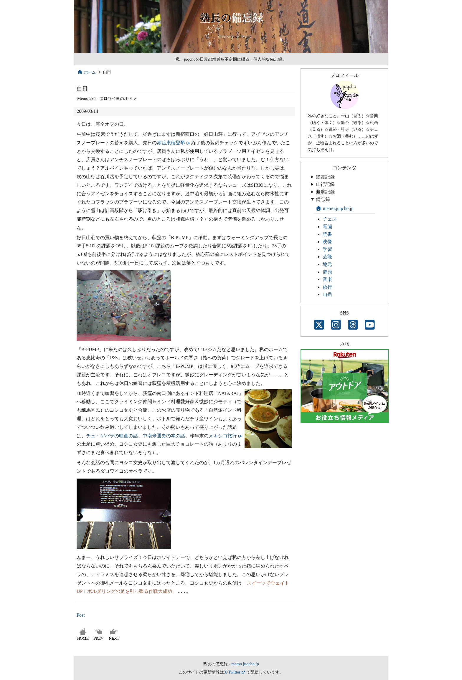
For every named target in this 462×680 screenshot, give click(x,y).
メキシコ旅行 (223, 435)
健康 (327, 271)
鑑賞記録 (325, 176)
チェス (330, 218)
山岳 (327, 294)
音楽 (327, 279)
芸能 (327, 256)
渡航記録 (325, 191)
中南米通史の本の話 (164, 435)
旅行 (327, 286)
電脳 (327, 226)
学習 (327, 249)
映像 (327, 241)
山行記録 (325, 184)
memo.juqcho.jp (335, 208)
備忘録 (323, 199)
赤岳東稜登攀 (171, 142)
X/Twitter (232, 672)
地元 (327, 264)
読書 (327, 234)
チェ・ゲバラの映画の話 (112, 435)
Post (81, 615)
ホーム (86, 72)
